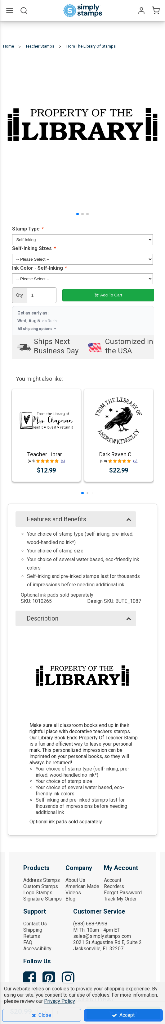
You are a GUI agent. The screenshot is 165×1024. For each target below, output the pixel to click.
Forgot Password (123, 893)
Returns (31, 936)
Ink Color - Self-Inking (39, 268)
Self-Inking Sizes (33, 248)
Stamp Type (27, 229)
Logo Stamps (37, 893)
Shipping (32, 930)
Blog (70, 899)
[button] (77, 214)
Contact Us (35, 924)
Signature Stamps (42, 899)
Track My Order (120, 899)
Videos (73, 893)
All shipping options (36, 329)
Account (112, 880)
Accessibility (37, 949)
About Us (75, 880)
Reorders (114, 886)
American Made (82, 886)
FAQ (27, 942)
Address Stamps (41, 880)
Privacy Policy (59, 1001)
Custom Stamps (40, 886)
